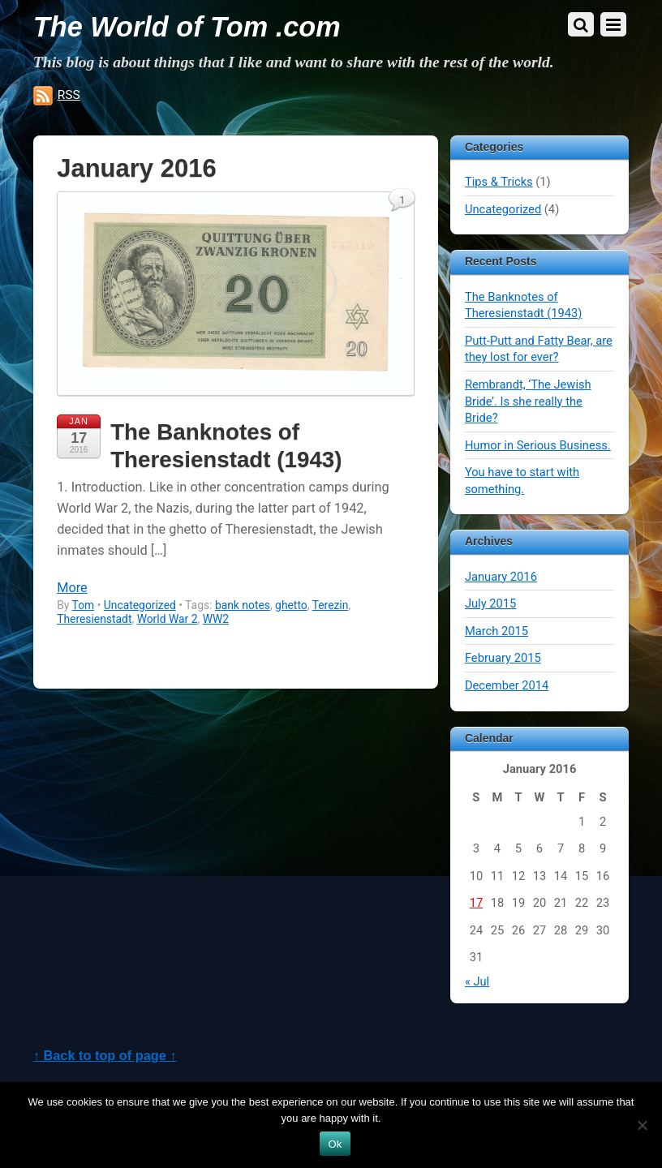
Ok (335, 1144)
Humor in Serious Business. (538, 445)
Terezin (330, 605)
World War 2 (167, 618)
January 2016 (501, 576)
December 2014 (506, 685)
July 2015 (490, 603)
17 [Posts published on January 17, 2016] (477, 902)
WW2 (216, 618)
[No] (642, 1125)
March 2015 (496, 631)
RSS (69, 95)
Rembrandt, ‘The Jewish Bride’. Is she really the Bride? (528, 401)
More (72, 587)
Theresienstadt (94, 618)
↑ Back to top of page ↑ (105, 1055)
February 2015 (503, 658)
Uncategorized (140, 605)
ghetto (291, 605)
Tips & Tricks (499, 181)
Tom (83, 605)
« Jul (477, 981)
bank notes (242, 605)
